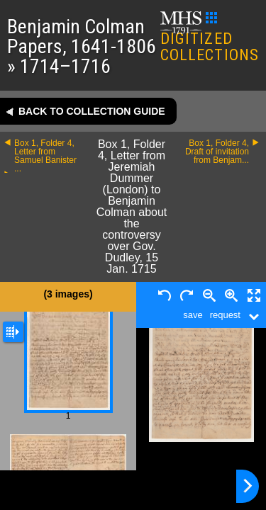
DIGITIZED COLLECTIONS (209, 38)
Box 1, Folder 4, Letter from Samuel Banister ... (45, 156)
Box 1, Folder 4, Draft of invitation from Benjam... (217, 151)
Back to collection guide (91, 111)
